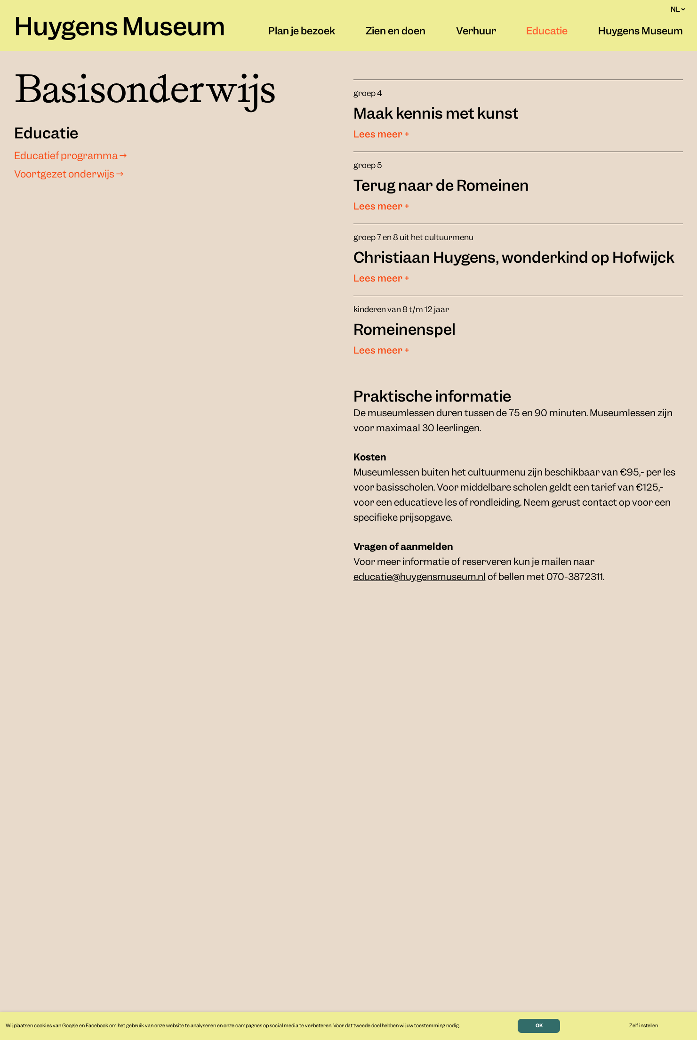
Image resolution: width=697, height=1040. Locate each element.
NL (678, 9)
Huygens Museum (119, 28)
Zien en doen (395, 32)
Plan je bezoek (301, 32)
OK (539, 1026)
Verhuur (476, 32)
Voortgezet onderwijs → (68, 175)
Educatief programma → (70, 156)
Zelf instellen (643, 1026)
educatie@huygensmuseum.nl (419, 577)
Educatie (547, 32)
